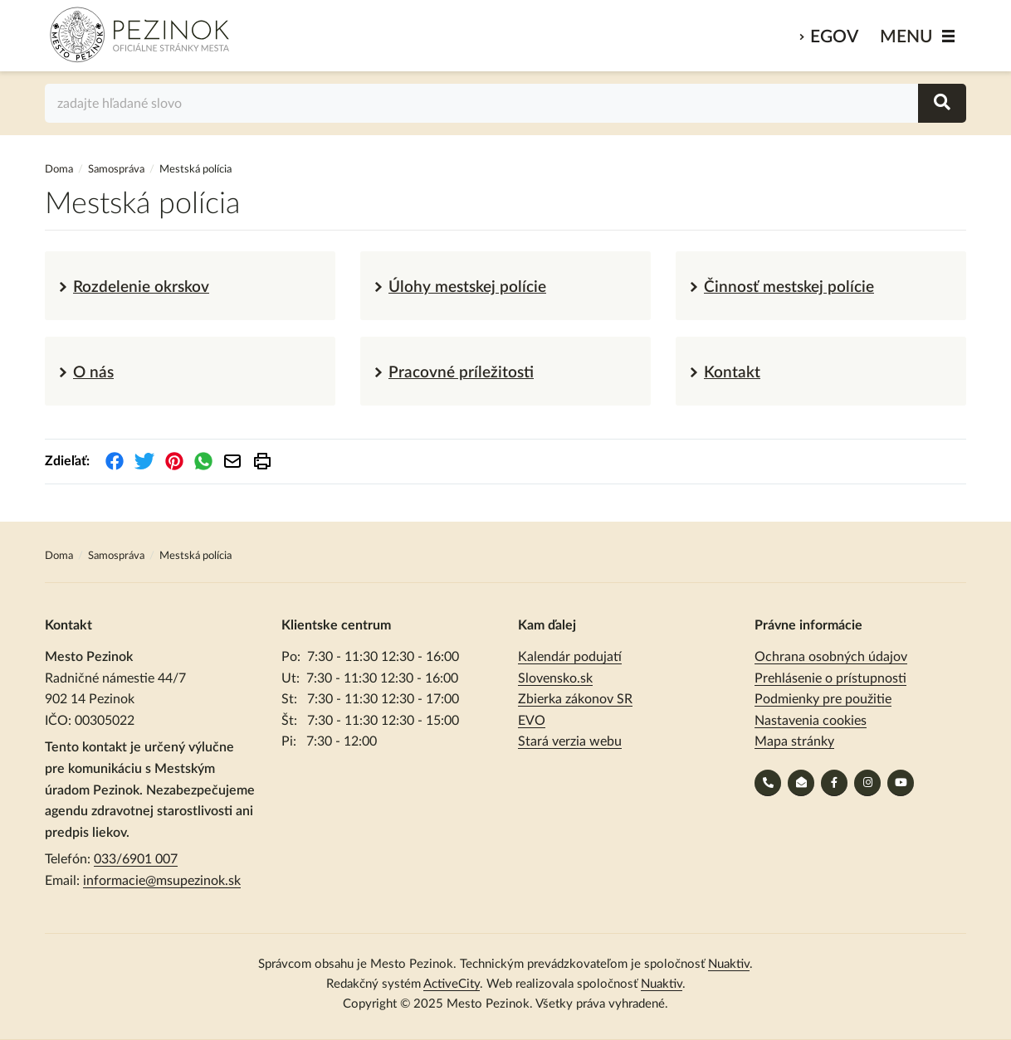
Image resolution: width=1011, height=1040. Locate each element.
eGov (834, 37)
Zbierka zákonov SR (575, 699)
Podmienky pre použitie (823, 699)
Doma (60, 169)
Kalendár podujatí (570, 656)
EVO (531, 720)
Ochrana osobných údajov (831, 656)
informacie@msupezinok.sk (162, 880)
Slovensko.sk (555, 678)
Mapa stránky (794, 741)
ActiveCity (451, 984)
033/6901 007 (136, 859)
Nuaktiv (729, 964)
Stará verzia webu (570, 741)
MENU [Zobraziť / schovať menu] (906, 37)
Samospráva (117, 169)
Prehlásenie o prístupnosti (830, 678)
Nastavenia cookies (811, 720)
